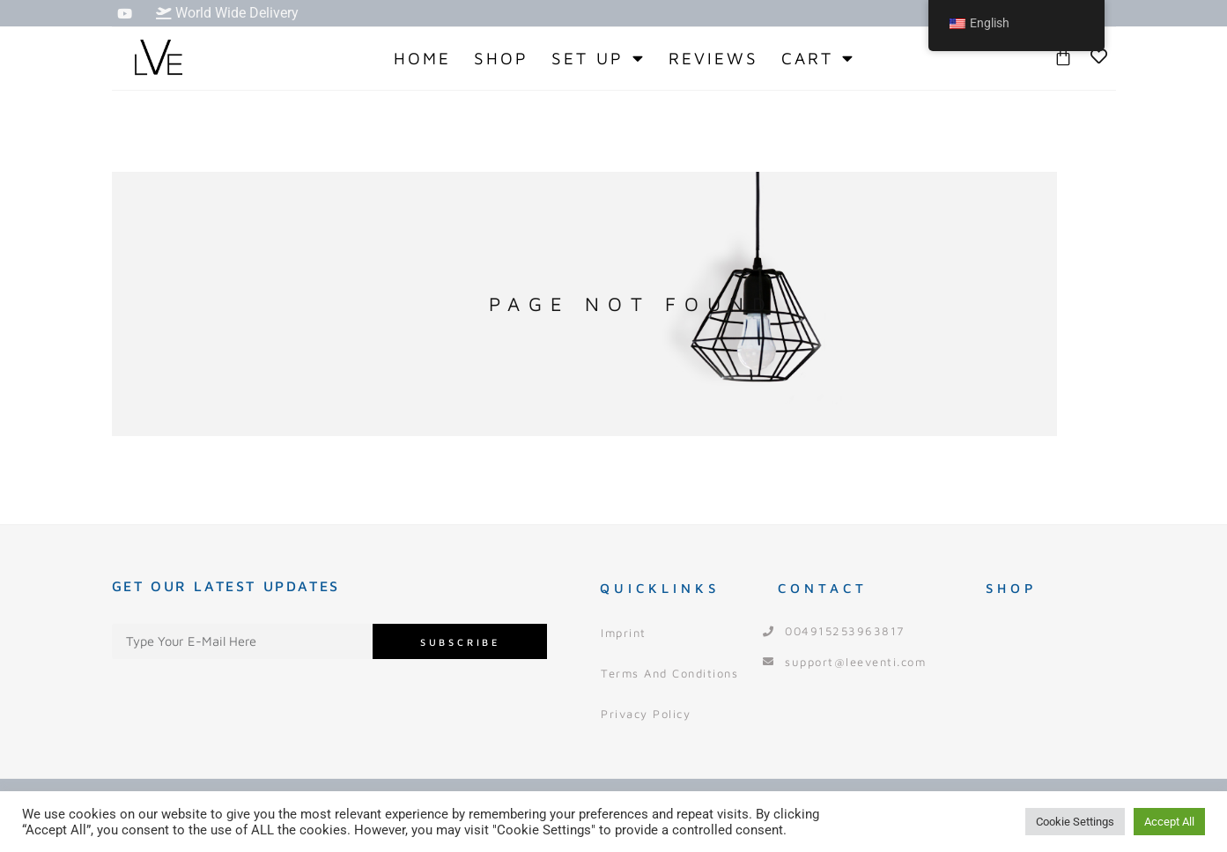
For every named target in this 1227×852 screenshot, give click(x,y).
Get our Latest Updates (226, 586)
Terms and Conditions (669, 673)
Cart (818, 58)
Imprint (624, 633)
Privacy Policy (646, 714)
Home (422, 58)
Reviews (713, 58)
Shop (501, 58)
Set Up (598, 58)
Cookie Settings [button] (1075, 821)
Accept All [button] (1169, 821)
